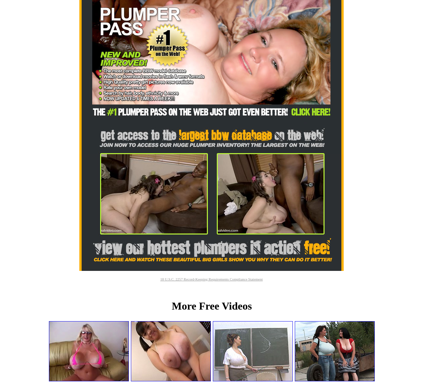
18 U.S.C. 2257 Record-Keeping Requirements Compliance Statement (211, 279)
